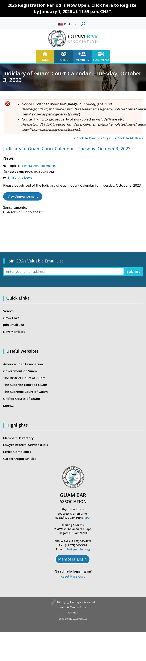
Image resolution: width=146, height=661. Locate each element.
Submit (133, 271)
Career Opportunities (19, 458)
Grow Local (11, 318)
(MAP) (87, 517)
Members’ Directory (18, 438)
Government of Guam (20, 371)
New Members (14, 331)
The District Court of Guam (24, 378)
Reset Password (73, 576)
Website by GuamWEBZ (73, 619)
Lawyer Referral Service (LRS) (25, 445)
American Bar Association (23, 364)
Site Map (73, 613)
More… (8, 405)
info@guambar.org (77, 549)
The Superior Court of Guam (25, 385)
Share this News (20, 177)
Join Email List (13, 324)
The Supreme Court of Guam (25, 391)
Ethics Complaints (17, 452)
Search (8, 311)
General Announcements (39, 166)
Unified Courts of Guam (21, 398)
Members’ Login (72, 559)
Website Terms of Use (73, 607)
